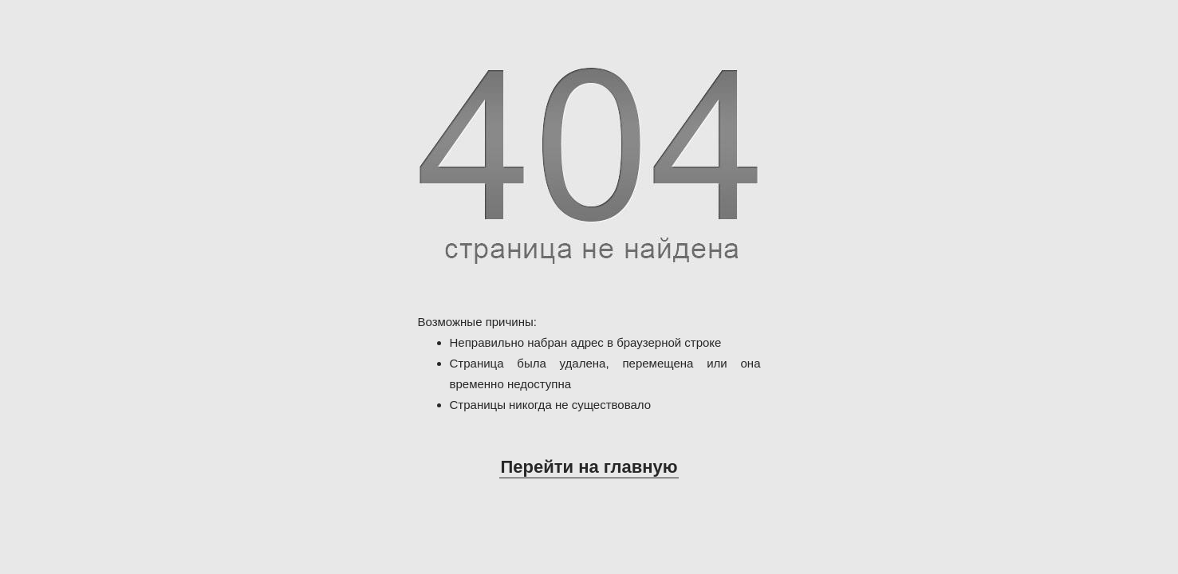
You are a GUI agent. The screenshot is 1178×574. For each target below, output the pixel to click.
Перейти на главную (589, 467)
